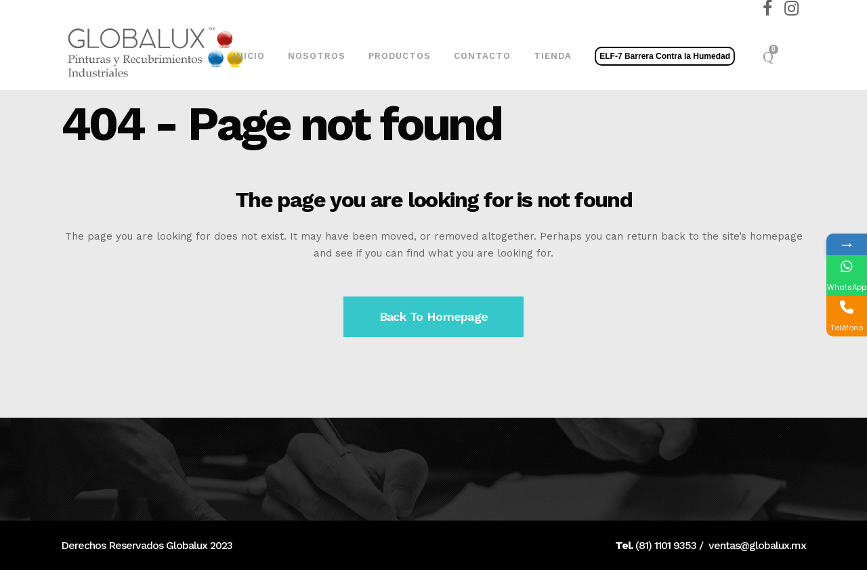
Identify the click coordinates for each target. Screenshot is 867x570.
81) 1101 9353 (667, 545)
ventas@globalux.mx (757, 545)
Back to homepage (433, 316)
